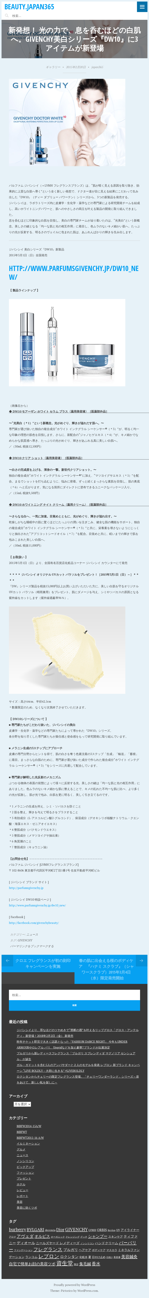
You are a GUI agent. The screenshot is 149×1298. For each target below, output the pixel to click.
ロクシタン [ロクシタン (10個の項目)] (69, 1256)
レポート (22, 1196)
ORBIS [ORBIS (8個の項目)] (102, 1230)
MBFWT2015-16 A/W (30, 1138)
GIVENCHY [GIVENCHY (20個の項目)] (76, 1229)
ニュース (32, 934)
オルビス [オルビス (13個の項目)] (42, 1236)
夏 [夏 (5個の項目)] (89, 1257)
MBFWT (22, 1132)
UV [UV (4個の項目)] (118, 1230)
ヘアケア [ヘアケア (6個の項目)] (85, 1250)
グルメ (21, 1149)
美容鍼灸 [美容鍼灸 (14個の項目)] (129, 1256)
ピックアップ (25, 1167)
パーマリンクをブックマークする (32, 946)
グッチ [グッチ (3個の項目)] (83, 1236)
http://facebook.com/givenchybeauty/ (34, 923)
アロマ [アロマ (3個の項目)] (12, 1236)
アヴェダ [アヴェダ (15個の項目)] (25, 1236)
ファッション (25, 1173)
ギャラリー (53, 67)
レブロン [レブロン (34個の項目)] (48, 1256)
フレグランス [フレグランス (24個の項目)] (47, 1249)
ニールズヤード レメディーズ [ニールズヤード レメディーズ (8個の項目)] (58, 1243)
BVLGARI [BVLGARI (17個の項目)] (35, 1229)
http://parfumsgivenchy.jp (26, 888)
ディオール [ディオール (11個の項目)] (26, 1242)
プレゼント (24, 1178)
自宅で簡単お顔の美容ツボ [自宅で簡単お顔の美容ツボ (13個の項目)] (32, 1263)
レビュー (22, 1190)
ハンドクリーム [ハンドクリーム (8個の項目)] (106, 1243)
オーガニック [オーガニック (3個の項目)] (58, 1236)
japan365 (97, 67)
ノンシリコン (25, 1161)
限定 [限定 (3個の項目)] (76, 1264)
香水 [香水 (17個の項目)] (96, 1263)
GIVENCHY (25, 940)
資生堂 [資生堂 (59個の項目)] (64, 1263)
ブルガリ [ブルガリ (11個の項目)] (70, 1249)
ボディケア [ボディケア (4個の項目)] (99, 1250)
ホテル (21, 1184)
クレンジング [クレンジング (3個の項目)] (73, 1236)
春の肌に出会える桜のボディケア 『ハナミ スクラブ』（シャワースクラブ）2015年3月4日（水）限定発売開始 (106, 969)
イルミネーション (28, 1143)
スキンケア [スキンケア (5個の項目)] (115, 1236)
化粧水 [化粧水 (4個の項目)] (83, 1257)
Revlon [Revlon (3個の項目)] (111, 1230)
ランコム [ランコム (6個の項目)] (31, 1257)
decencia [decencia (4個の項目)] (50, 1230)
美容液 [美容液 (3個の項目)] (116, 1257)
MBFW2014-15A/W (29, 1126)
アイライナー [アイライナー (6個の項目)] (130, 1230)
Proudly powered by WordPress (74, 1285)
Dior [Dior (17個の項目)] (60, 1229)
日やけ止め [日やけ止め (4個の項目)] (99, 1257)
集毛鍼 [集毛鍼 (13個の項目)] (85, 1263)
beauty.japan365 (29, 6)
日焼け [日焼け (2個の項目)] (109, 1257)
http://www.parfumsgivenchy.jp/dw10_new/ (74, 272)
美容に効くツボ (27, 1207)
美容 (20, 1202)
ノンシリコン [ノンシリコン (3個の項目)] (87, 1243)
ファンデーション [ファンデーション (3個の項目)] (23, 1250)
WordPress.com (87, 1291)
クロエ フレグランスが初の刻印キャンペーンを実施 (43, 963)
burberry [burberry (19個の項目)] (17, 1229)
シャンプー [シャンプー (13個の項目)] (97, 1236)
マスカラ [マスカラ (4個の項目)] (111, 1250)
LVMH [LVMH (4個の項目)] (92, 1230)
